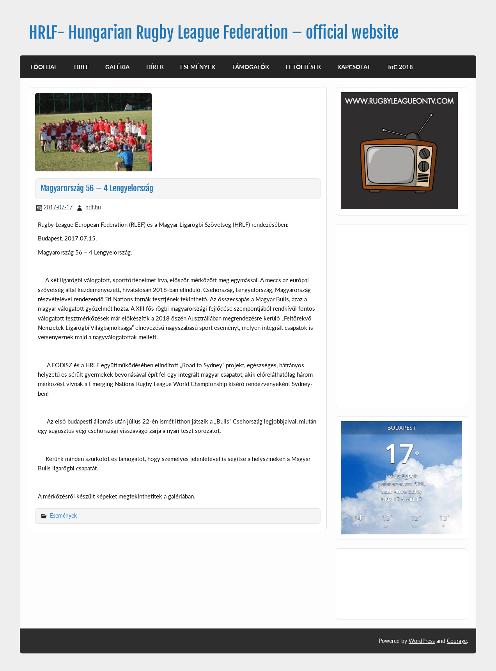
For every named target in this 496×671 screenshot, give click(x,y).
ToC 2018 (400, 66)
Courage (457, 640)
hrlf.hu (93, 207)
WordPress (422, 640)
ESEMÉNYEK (197, 66)
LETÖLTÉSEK (303, 66)
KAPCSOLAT (353, 66)
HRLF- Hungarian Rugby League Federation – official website (214, 33)
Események (63, 515)
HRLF (81, 66)
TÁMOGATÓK (250, 66)
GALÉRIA (117, 66)
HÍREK (155, 66)
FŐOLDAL (43, 66)
